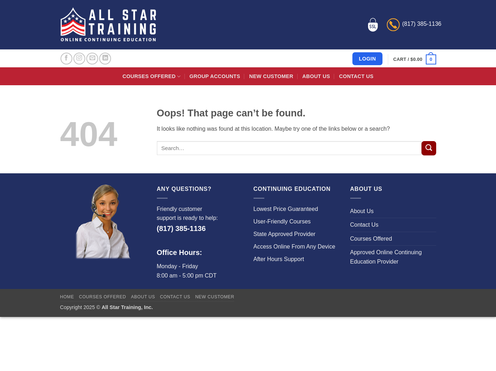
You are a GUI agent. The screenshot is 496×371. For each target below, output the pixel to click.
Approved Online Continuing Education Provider (386, 257)
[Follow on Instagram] (79, 58)
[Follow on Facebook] (66, 58)
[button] (414, 59)
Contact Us (356, 76)
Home (67, 296)
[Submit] (429, 148)
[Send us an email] (92, 58)
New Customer (271, 76)
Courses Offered (151, 76)
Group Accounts (214, 76)
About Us (316, 76)
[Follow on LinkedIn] (105, 58)
